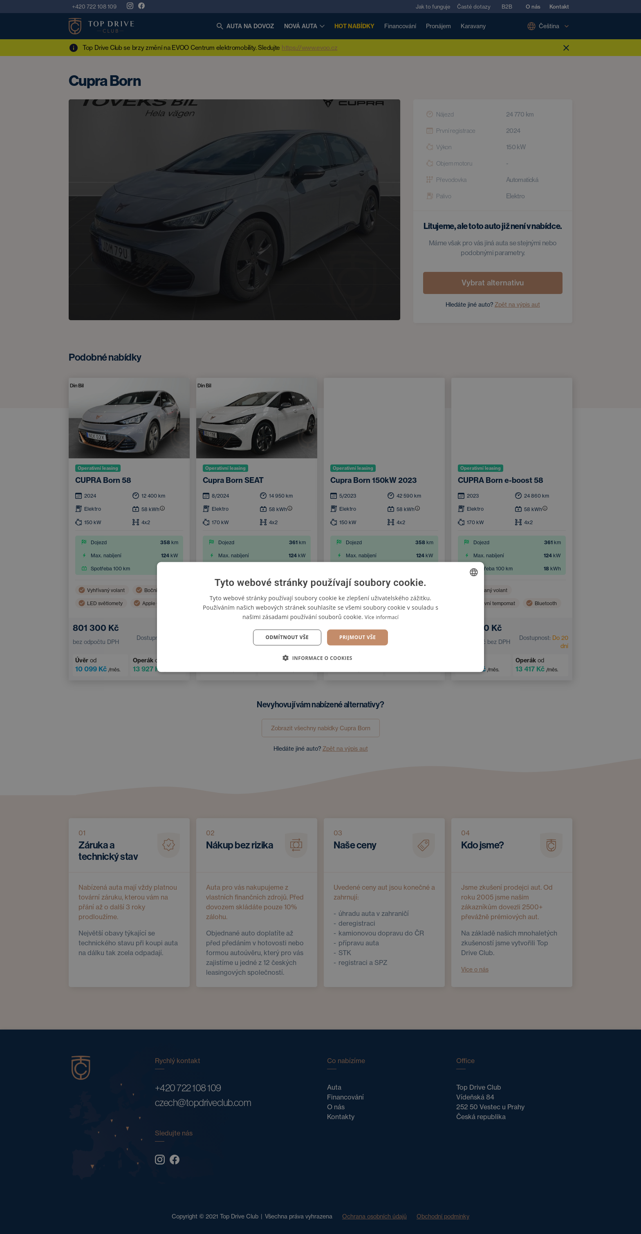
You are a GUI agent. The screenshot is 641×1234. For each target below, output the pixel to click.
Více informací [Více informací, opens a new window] (382, 617)
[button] (320, 657)
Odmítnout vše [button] (287, 637)
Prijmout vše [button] (357, 637)
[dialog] (320, 617)
